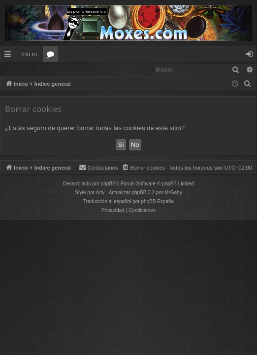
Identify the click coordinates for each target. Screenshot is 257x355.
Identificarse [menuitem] (252, 55)
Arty (100, 193)
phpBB (108, 184)
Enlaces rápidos (9, 55)
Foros (52, 55)
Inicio (29, 53)
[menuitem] (247, 84)
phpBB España (157, 202)
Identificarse (26, 69)
